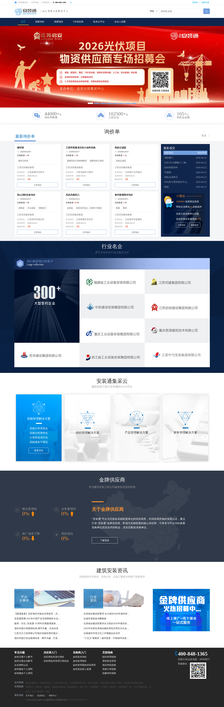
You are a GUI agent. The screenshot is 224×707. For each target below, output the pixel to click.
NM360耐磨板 (38, 691)
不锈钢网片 (94, 687)
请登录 (195, 2)
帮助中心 (53, 695)
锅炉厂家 (83, 687)
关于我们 (30, 695)
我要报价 (58, 22)
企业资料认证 (21, 665)
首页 (23, 22)
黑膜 (118, 208)
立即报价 (46, 2)
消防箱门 (42, 208)
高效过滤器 (120, 147)
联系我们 (41, 695)
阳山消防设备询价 (26, 195)
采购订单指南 (109, 669)
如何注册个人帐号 (23, 657)
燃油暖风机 (72, 687)
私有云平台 (99, 22)
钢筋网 (39, 687)
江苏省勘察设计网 (78, 683)
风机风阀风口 (72, 195)
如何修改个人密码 (23, 673)
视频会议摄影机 (58, 687)
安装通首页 (23, 2)
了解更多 (104, 540)
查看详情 (38, 450)
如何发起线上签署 (82, 669)
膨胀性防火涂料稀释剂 (77, 161)
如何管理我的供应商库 (84, 665)
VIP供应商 (78, 22)
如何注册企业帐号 (23, 661)
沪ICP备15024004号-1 (78, 700)
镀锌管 (20, 147)
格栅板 (47, 687)
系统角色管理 (109, 661)
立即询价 (35, 2)
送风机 (70, 208)
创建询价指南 (109, 673)
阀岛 (48, 691)
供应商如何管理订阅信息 (56, 661)
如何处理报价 (80, 661)
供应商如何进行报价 (54, 657)
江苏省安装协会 (61, 683)
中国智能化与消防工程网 (110, 683)
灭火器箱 (31, 208)
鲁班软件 (30, 687)
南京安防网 (92, 683)
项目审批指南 (109, 665)
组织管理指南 (109, 657)
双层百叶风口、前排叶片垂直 (89, 208)
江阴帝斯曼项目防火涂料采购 (80, 147)
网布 (125, 208)
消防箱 (21, 208)
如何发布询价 (80, 657)
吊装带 (104, 687)
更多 (204, 135)
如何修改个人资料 (23, 669)
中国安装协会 (46, 683)
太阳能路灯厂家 (124, 687)
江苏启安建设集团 (25, 167)
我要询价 (39, 22)
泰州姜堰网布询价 (124, 195)
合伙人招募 (120, 22)
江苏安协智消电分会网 (133, 683)
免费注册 (205, 2)
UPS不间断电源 (140, 687)
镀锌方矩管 (23, 161)
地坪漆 (113, 687)
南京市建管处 (32, 683)
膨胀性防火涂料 (97, 161)
